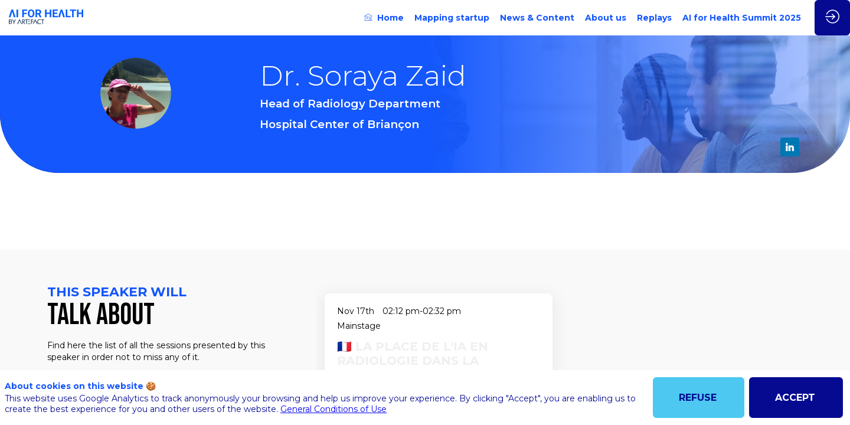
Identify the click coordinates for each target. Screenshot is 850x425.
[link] (384, 17)
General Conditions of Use (333, 409)
